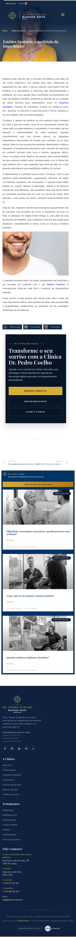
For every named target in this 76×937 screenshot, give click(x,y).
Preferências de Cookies (30, 928)
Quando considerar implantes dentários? (27, 657)
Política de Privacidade (40, 921)
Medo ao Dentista (9, 790)
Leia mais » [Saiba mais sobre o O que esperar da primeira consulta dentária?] (10, 602)
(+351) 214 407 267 (10, 883)
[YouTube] (26, 748)
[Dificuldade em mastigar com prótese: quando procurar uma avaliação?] (38, 507)
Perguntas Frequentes (11, 775)
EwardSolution (23, 921)
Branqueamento (9, 820)
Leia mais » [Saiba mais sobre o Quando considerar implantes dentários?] (10, 664)
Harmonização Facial (11, 840)
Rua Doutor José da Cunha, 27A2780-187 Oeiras (15, 862)
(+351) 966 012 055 (10, 892)
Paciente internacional (11, 785)
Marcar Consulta (35, 391)
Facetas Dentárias (10, 825)
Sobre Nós (7, 765)
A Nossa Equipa (9, 770)
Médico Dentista (56, 284)
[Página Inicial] (38, 704)
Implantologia (8, 810)
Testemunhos (8, 780)
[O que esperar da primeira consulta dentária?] (38, 571)
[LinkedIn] (19, 748)
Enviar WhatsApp (35, 401)
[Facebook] (5, 748)
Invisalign (6, 830)
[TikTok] (33, 748)
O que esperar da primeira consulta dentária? (30, 596)
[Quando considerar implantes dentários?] (38, 633)
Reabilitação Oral (9, 815)
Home (4, 31)
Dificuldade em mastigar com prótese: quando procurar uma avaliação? (38, 533)
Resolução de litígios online (62, 921)
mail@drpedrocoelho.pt (12, 900)
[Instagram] (12, 748)
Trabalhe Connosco (10, 795)
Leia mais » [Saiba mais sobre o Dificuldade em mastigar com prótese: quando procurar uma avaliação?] (10, 540)
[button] (62, 14)
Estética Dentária (18, 31)
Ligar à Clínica (35, 412)
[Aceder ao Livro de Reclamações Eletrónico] (52, 929)
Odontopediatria (9, 835)
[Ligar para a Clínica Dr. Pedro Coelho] (11, 4)
